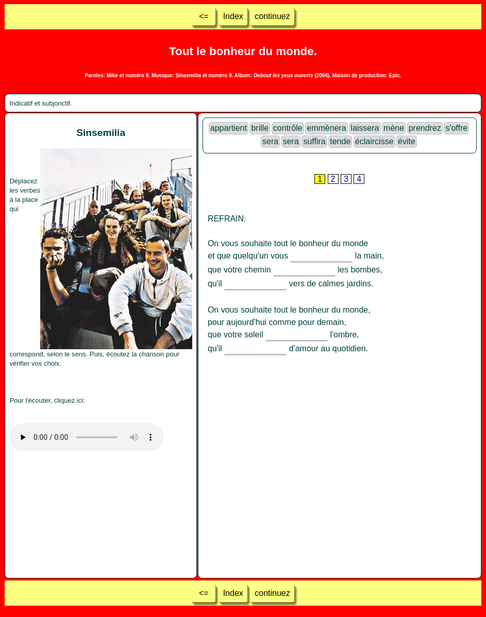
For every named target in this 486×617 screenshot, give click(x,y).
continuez (272, 16)
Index (233, 16)
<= (204, 16)
